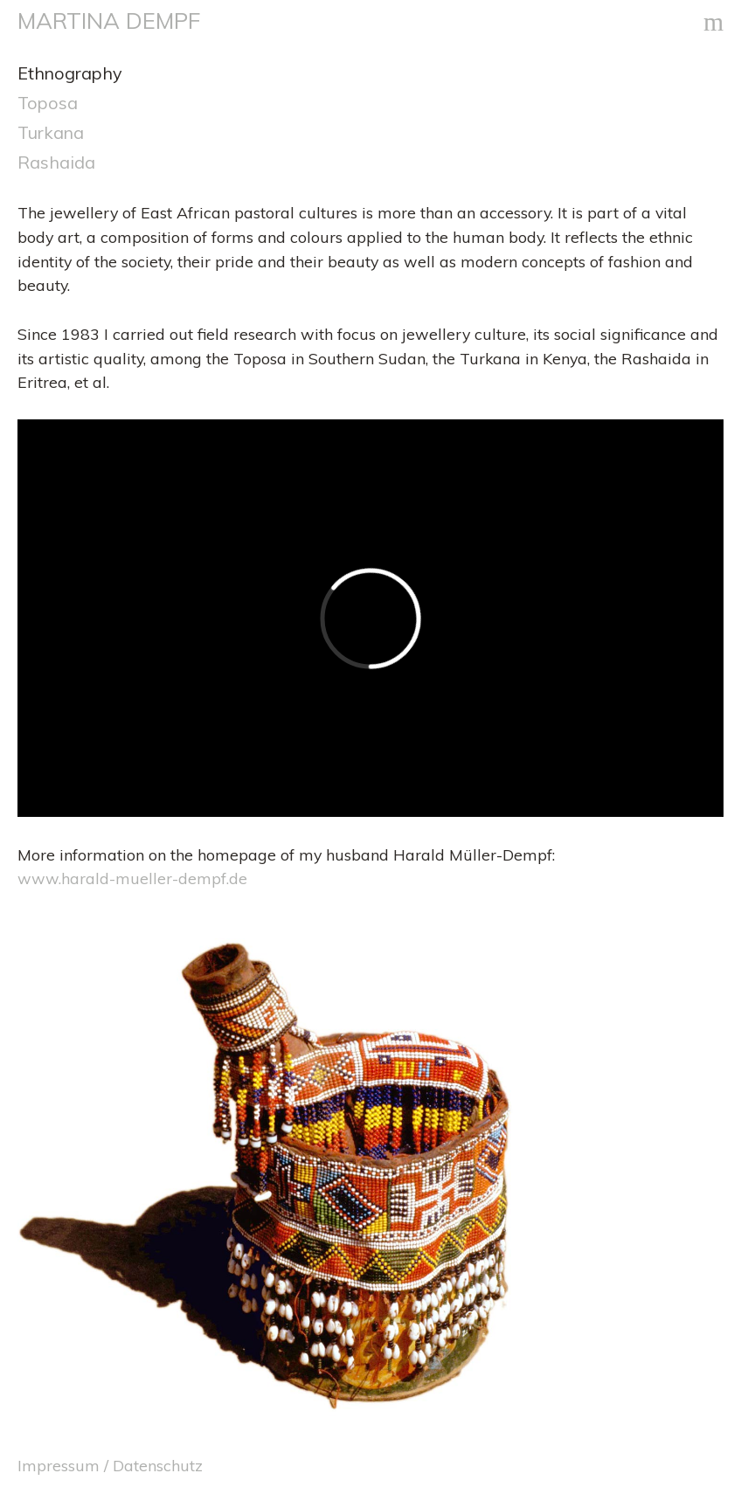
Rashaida (56, 162)
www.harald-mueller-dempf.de (132, 878)
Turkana (50, 132)
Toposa (47, 103)
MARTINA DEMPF (108, 20)
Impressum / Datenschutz (110, 1465)
